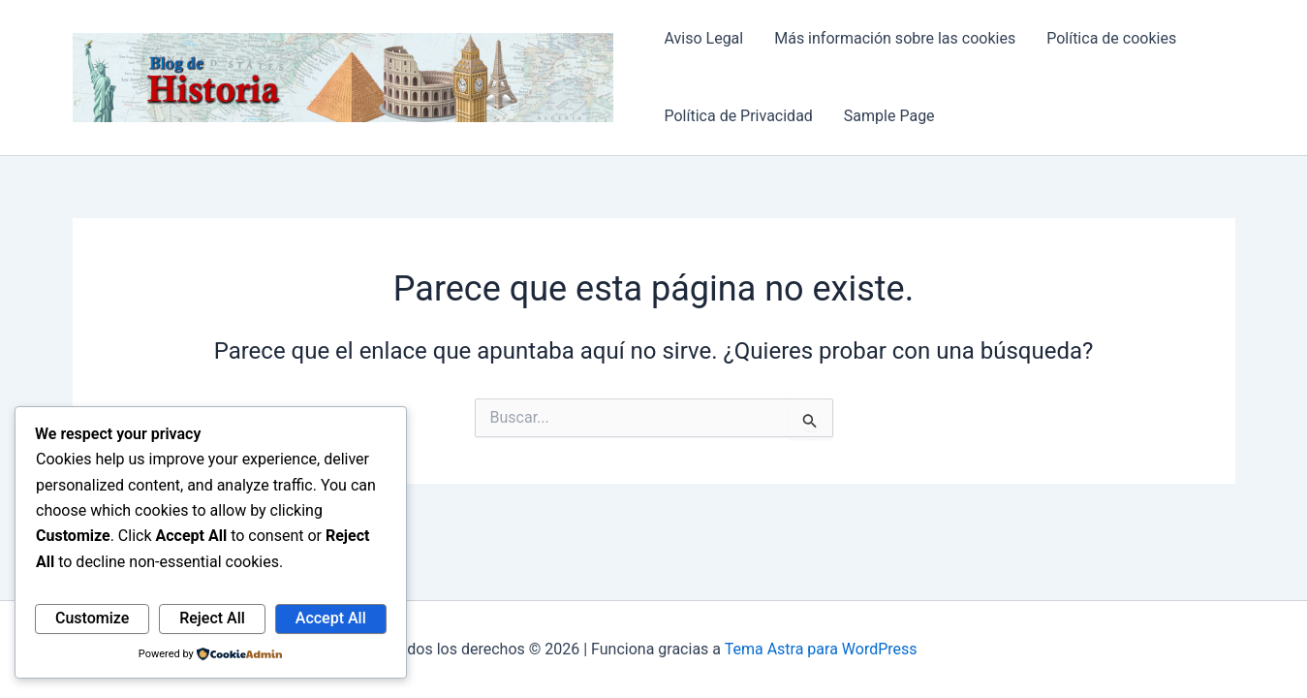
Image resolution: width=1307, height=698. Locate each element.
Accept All (331, 618)
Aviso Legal (703, 38)
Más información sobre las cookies (894, 38)
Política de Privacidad (738, 116)
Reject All (212, 618)
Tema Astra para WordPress (821, 649)
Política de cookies (1111, 38)
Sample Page (889, 116)
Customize (92, 618)
